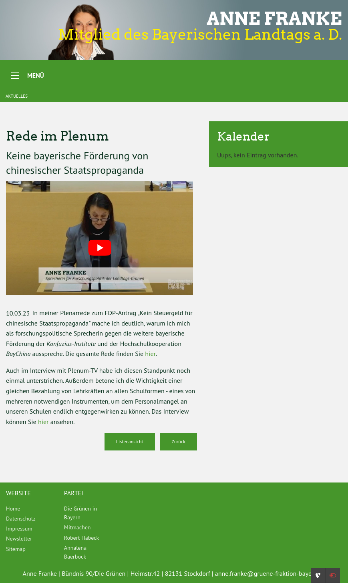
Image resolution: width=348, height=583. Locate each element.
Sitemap (16, 549)
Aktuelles (17, 96)
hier (150, 354)
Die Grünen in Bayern (80, 513)
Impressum (19, 528)
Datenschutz (21, 518)
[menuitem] (29, 508)
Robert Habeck (81, 537)
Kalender (243, 136)
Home (13, 508)
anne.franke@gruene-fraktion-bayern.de (270, 573)
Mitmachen (77, 527)
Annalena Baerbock (75, 552)
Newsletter (19, 538)
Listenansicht (129, 441)
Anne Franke (274, 18)
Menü (35, 75)
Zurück (178, 441)
